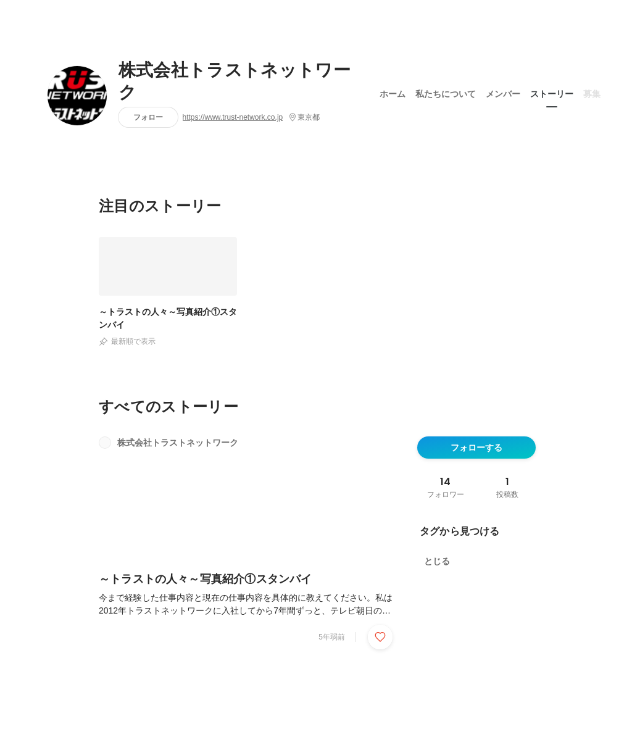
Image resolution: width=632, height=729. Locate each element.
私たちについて (445, 92)
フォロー (148, 117)
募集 (592, 92)
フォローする (476, 447)
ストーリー (551, 92)
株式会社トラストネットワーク (234, 81)
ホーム (392, 92)
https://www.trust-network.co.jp (233, 117)
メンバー (503, 92)
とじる (437, 561)
